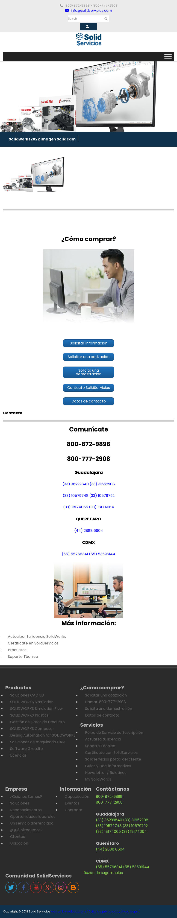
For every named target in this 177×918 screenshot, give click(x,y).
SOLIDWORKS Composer (32, 728)
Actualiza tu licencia (103, 739)
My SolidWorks (98, 779)
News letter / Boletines (105, 772)
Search (72, 18)
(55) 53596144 (102, 554)
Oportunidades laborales (32, 816)
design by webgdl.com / (69, 911)
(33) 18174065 (75, 507)
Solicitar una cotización (106, 695)
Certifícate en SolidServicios (33, 643)
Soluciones (19, 803)
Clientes (17, 836)
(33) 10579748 (75, 495)
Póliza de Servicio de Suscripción (114, 732)
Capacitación (77, 796)
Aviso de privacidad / (104, 911)
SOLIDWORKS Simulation (31, 702)
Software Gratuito (26, 748)
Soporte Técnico (23, 656)
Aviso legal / (130, 911)
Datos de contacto (102, 715)
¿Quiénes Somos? (26, 796)
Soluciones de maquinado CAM (37, 742)
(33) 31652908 (102, 484)
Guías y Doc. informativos (108, 766)
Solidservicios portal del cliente (113, 759)
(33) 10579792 (102, 495)
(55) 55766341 (75, 554)
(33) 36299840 (75, 484)
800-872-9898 (109, 796)
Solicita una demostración (108, 708)
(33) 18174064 (101, 507)
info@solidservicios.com (88, 10)
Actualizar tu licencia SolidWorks (37, 636)
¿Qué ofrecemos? (26, 830)
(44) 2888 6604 (88, 530)
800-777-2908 (109, 802)
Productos (17, 650)
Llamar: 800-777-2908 (105, 702)
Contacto (73, 810)
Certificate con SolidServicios (111, 752)
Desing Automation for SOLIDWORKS (43, 735)
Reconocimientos (26, 810)
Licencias (18, 755)
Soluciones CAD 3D (27, 695)
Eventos (72, 803)
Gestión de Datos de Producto (37, 722)
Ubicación (19, 843)
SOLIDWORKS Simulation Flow (36, 708)
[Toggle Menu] (168, 56)
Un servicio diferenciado (31, 823)
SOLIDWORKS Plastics (29, 715)
